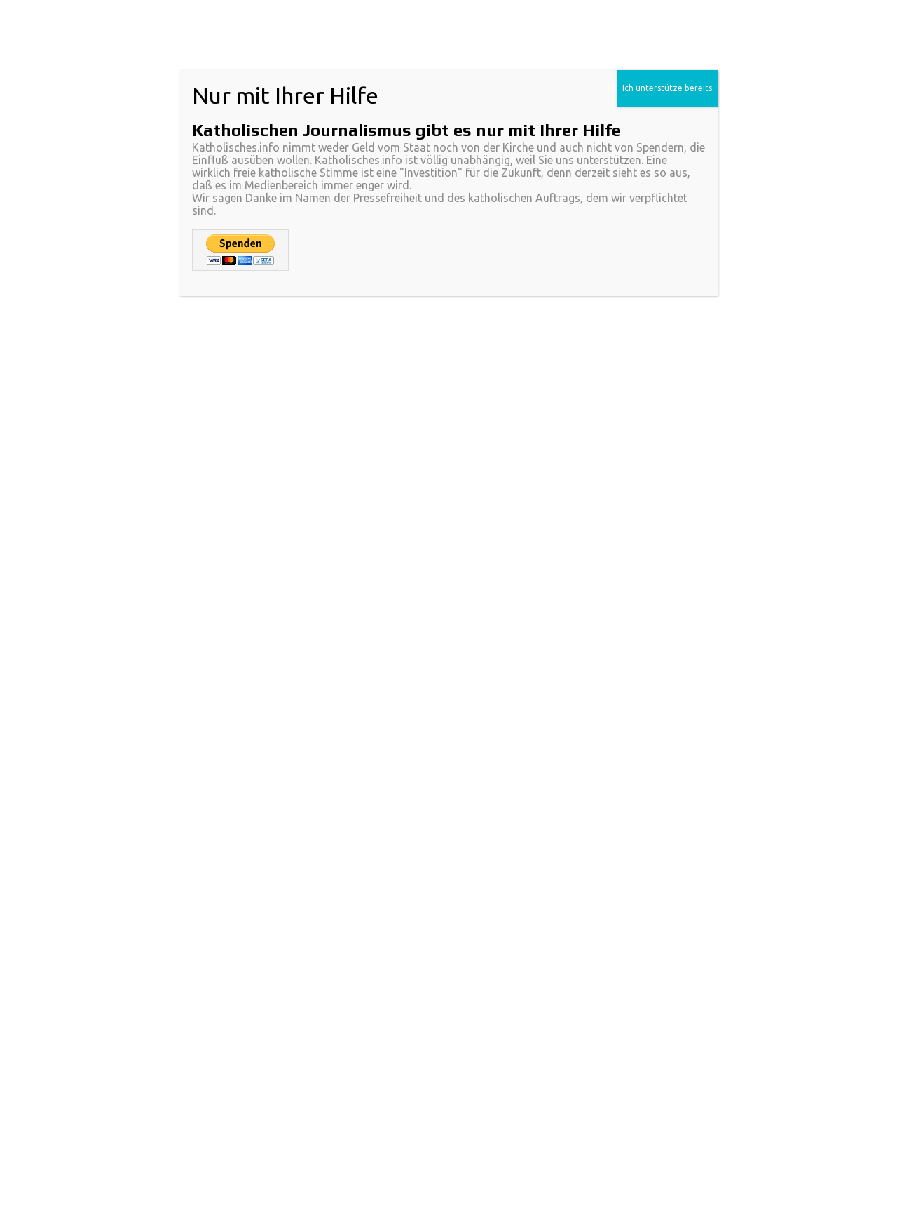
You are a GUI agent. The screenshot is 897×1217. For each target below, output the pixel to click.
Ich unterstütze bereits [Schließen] (667, 88)
